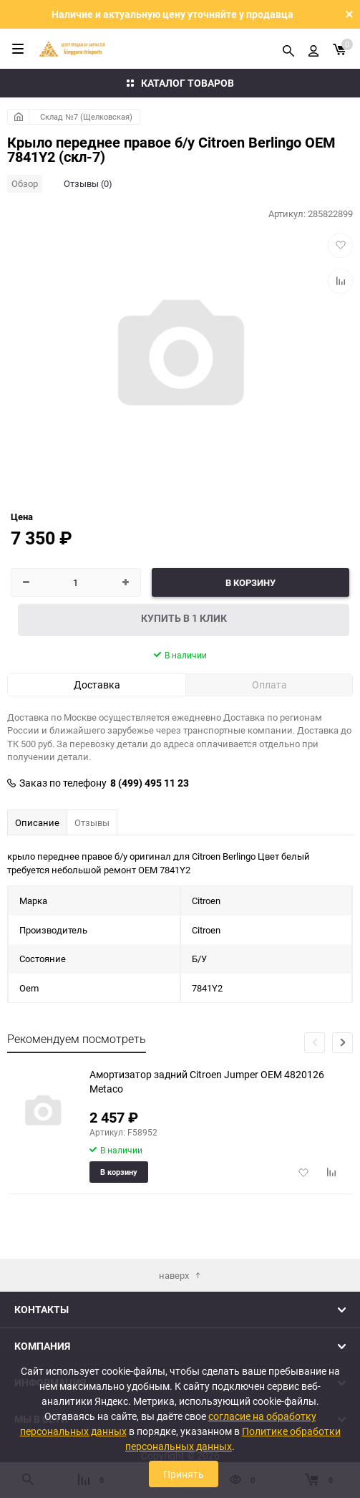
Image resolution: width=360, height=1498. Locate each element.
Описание (37, 822)
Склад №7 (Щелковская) (86, 116)
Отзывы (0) (88, 183)
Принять (183, 1474)
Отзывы (92, 822)
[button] (342, 1042)
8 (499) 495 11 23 (149, 783)
